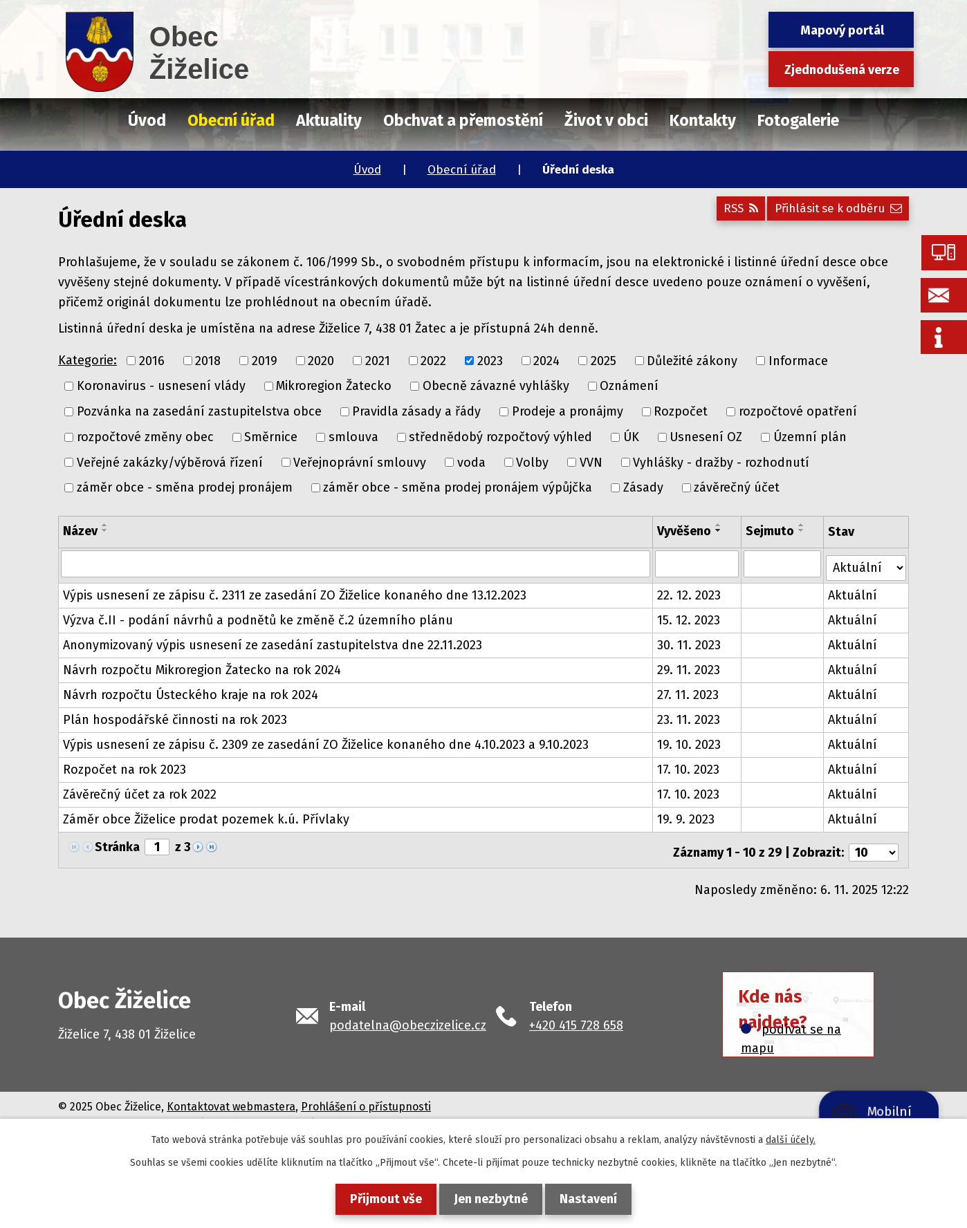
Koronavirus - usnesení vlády (161, 385)
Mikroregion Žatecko (334, 385)
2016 (152, 360)
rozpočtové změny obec (145, 437)
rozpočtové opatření (798, 411)
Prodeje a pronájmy (567, 411)
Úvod (367, 169)
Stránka (117, 842)
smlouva (353, 437)
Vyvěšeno (685, 531)
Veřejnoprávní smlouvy (359, 461)
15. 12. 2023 (690, 616)
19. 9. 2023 (687, 815)
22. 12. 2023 (690, 591)
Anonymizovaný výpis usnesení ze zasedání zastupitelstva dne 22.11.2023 (272, 641)
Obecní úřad (461, 169)
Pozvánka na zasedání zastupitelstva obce (199, 411)
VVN (591, 461)
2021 (377, 360)
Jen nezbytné (491, 1199)
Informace (798, 360)
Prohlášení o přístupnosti (366, 1097)
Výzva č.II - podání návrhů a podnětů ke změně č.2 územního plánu (258, 616)
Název (80, 531)
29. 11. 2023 (690, 665)
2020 (321, 360)
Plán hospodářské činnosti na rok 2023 (175, 715)
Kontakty (703, 120)
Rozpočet (681, 411)
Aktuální (853, 591)
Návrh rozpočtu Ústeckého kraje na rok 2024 (190, 690)
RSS (724, 213)
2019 (264, 360)
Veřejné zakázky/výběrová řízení (170, 461)
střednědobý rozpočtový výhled (500, 437)
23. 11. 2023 (690, 715)
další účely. (791, 1140)
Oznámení (629, 385)
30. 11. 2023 (690, 641)
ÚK (631, 437)
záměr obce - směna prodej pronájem (185, 487)
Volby (532, 461)
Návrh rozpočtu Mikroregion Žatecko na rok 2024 (202, 665)
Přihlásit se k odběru (832, 213)
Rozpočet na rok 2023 (124, 765)
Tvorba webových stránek (194, 1114)
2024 (546, 360)
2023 (490, 360)
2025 (603, 360)
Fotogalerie (798, 120)
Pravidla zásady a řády (416, 411)
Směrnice (270, 437)
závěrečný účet (737, 487)
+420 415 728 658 (576, 1016)
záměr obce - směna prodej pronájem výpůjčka (457, 487)
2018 (208, 360)
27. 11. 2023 (689, 690)
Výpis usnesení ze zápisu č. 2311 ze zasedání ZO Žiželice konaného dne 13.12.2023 (294, 591)
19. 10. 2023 (690, 740)
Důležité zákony (692, 360)
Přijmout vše (378, 1199)
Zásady (643, 487)
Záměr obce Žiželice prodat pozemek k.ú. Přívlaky (206, 815)
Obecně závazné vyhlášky (496, 385)
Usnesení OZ (706, 437)
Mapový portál (842, 30)
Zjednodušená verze (841, 69)
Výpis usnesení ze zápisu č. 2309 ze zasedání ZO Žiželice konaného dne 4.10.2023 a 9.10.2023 (326, 740)
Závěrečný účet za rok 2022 (140, 790)
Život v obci (606, 120)
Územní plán (810, 437)
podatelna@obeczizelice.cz (407, 1016)
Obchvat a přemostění (463, 120)
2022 (433, 360)
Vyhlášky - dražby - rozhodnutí (721, 461)
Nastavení (596, 1199)
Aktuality (329, 120)
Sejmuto (771, 531)
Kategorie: (87, 360)
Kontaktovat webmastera (231, 1097)
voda (471, 461)
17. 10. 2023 (690, 765)
